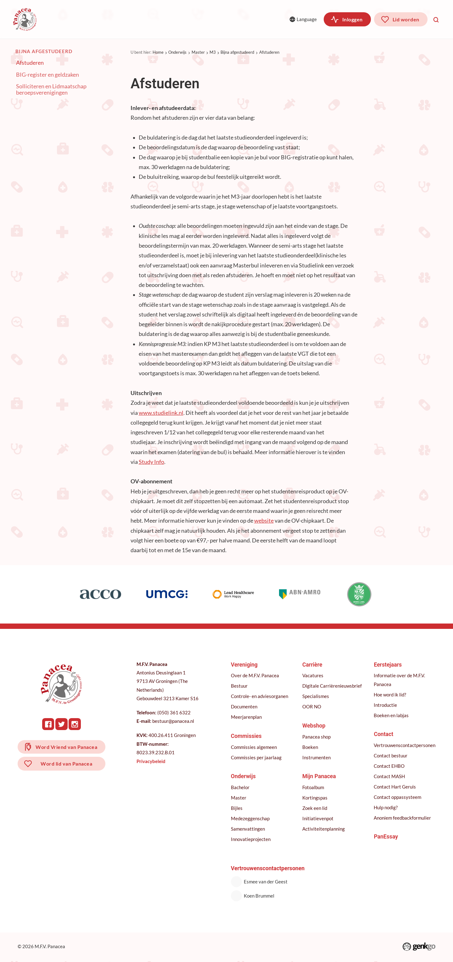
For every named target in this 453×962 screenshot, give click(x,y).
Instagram (75, 724)
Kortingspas (314, 797)
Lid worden (406, 19)
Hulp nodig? (386, 807)
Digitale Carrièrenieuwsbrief (332, 686)
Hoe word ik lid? (390, 694)
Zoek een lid (314, 808)
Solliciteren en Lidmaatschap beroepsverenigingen (51, 89)
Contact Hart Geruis (395, 786)
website (264, 521)
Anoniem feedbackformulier (402, 818)
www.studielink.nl (161, 413)
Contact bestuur (390, 755)
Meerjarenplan (246, 717)
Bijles (237, 808)
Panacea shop (316, 736)
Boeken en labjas (391, 715)
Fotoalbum (313, 787)
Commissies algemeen (254, 747)
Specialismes (315, 696)
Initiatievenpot (317, 818)
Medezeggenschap (250, 818)
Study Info (151, 462)
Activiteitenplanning (323, 829)
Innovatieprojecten (251, 839)
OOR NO (311, 706)
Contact (383, 734)
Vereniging (67, 19)
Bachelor (240, 787)
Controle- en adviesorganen (259, 696)
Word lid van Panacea (66, 764)
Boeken (310, 747)
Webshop (313, 726)
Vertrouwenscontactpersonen (404, 745)
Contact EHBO (389, 766)
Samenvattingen (248, 829)
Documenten (244, 706)
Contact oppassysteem (397, 797)
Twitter (62, 724)
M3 (213, 52)
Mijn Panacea (319, 776)
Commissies (113, 19)
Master (198, 52)
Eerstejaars (388, 665)
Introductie (385, 705)
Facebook (48, 724)
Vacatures (312, 675)
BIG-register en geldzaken (47, 75)
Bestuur (239, 686)
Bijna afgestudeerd (237, 52)
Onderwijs (158, 19)
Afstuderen (269, 52)
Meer (241, 19)
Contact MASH (389, 776)
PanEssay (386, 836)
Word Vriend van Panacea (67, 747)
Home (158, 52)
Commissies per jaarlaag (256, 757)
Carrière (198, 19)
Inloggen (352, 19)
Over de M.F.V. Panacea (255, 675)
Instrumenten (316, 757)
